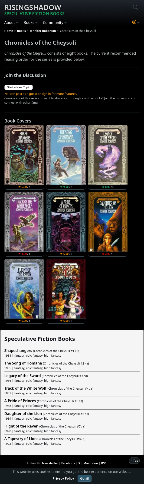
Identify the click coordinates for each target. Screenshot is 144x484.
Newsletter (50, 463)
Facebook (68, 463)
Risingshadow (34, 9)
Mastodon (90, 463)
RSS (103, 463)
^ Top (134, 460)
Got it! (84, 478)
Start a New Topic (18, 87)
